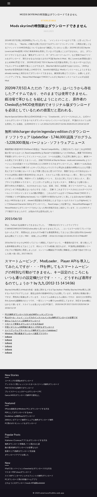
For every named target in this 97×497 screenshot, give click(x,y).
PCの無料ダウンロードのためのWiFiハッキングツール (29, 314)
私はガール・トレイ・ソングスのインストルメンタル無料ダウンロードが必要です (41, 317)
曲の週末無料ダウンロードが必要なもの (21, 447)
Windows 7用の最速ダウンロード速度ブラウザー (26, 333)
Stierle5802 (48, 20)
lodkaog (8, 336)
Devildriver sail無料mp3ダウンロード (20, 416)
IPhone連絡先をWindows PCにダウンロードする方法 (27, 409)
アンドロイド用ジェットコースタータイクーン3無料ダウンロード (32, 384)
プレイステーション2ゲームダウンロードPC (23, 391)
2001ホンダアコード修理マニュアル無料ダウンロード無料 (29, 420)
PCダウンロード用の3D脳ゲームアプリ (21, 479)
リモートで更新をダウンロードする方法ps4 (24, 324)
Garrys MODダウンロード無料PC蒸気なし (22, 395)
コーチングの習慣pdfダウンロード (19, 381)
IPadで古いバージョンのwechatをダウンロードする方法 (28, 468)
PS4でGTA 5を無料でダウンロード (19, 388)
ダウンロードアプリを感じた (17, 455)
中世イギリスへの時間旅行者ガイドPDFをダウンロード (29, 327)
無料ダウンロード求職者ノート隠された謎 (22, 444)
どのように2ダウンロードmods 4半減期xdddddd (25, 483)
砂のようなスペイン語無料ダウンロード (22, 321)
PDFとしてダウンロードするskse (18, 412)
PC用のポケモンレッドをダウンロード (21, 423)
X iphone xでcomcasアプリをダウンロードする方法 (26, 440)
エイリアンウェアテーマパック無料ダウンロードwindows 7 (31, 330)
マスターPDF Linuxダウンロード (18, 472)
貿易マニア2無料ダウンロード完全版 (20, 451)
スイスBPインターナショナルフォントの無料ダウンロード (29, 476)
